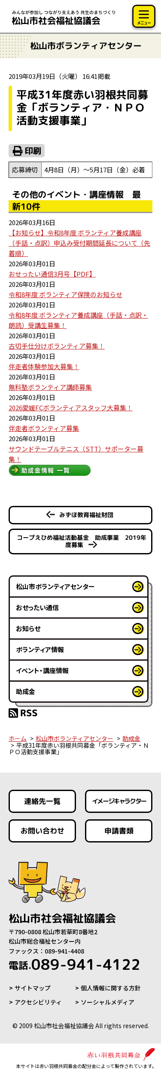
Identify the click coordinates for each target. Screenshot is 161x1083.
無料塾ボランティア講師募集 (50, 386)
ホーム (18, 738)
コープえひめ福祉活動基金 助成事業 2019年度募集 (81, 541)
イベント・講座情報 (42, 670)
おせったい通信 (37, 607)
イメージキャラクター (118, 801)
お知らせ (28, 628)
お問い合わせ (42, 831)
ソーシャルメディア (107, 1002)
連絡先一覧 (42, 801)
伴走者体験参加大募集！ (44, 366)
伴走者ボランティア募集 (44, 428)
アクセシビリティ (38, 1002)
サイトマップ (33, 988)
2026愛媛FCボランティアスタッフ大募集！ (71, 407)
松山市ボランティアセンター (55, 586)
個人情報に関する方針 (111, 988)
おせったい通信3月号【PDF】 (52, 273)
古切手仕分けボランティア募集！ (57, 345)
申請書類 (118, 831)
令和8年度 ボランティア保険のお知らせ (65, 294)
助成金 (25, 691)
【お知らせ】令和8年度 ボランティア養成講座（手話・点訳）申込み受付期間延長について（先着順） (79, 243)
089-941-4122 (74, 964)
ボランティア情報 (40, 649)
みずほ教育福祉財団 (86, 515)
